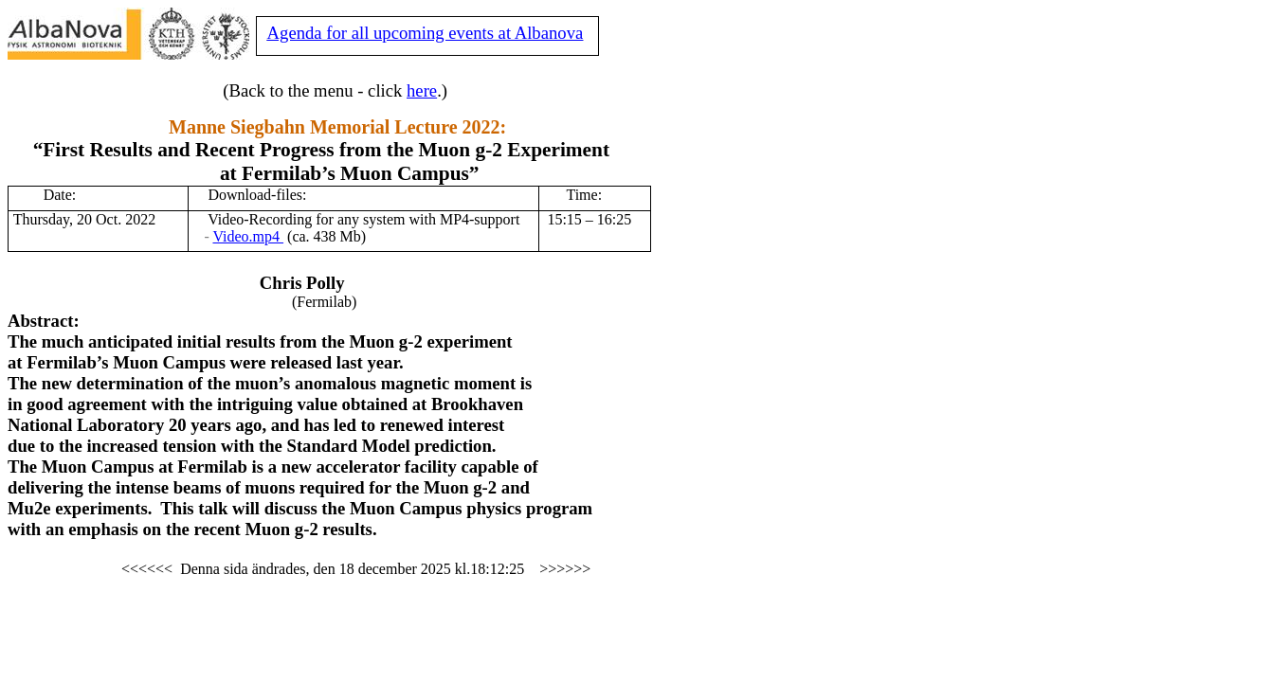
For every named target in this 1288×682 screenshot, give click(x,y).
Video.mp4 (247, 236)
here (422, 90)
